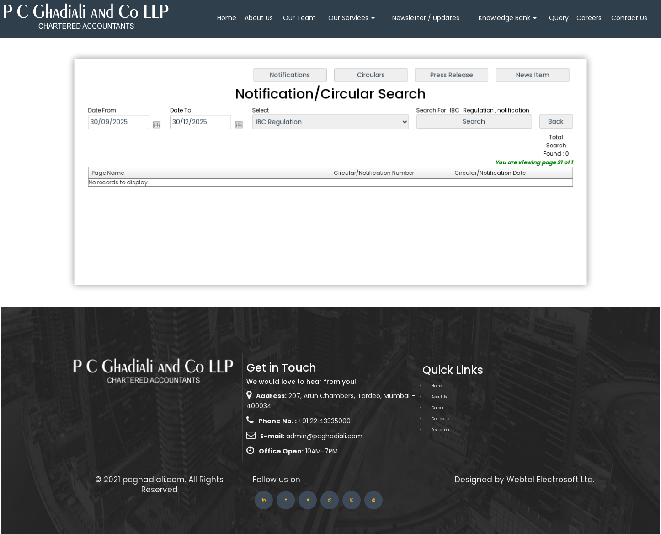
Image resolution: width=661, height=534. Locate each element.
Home (226, 17)
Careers (589, 17)
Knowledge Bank (508, 17)
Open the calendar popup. (160, 125)
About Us (259, 17)
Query (559, 17)
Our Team (299, 17)
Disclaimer (430, 429)
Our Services (351, 17)
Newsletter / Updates (425, 17)
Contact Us (629, 17)
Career (427, 407)
